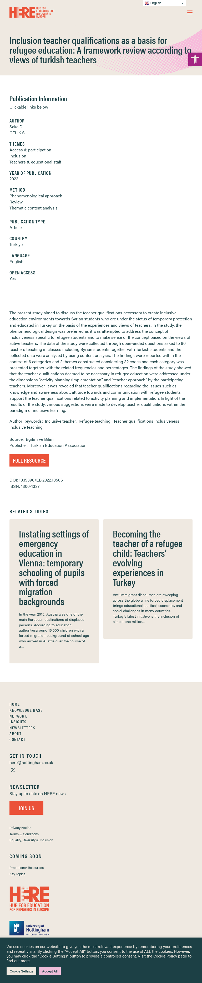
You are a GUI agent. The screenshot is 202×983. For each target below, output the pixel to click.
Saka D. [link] (16, 127)
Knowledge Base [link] (26, 710)
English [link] (16, 261)
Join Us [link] (26, 808)
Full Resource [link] (29, 460)
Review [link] (16, 202)
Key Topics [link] (17, 873)
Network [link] (18, 716)
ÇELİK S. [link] (17, 133)
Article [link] (15, 227)
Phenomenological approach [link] (35, 196)
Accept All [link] (50, 971)
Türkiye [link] (16, 244)
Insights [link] (18, 722)
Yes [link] (12, 278)
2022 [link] (13, 179)
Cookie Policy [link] (165, 956)
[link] (195, 59)
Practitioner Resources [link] (26, 867)
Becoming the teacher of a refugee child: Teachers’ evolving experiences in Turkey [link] (148, 557)
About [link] (15, 733)
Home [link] (14, 704)
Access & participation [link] (30, 150)
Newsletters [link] (22, 728)
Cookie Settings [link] (21, 971)
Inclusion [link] (17, 156)
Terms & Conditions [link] (24, 833)
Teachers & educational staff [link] (35, 162)
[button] (190, 12)
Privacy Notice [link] (20, 827)
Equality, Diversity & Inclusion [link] (31, 839)
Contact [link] (17, 739)
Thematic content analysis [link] (33, 208)
